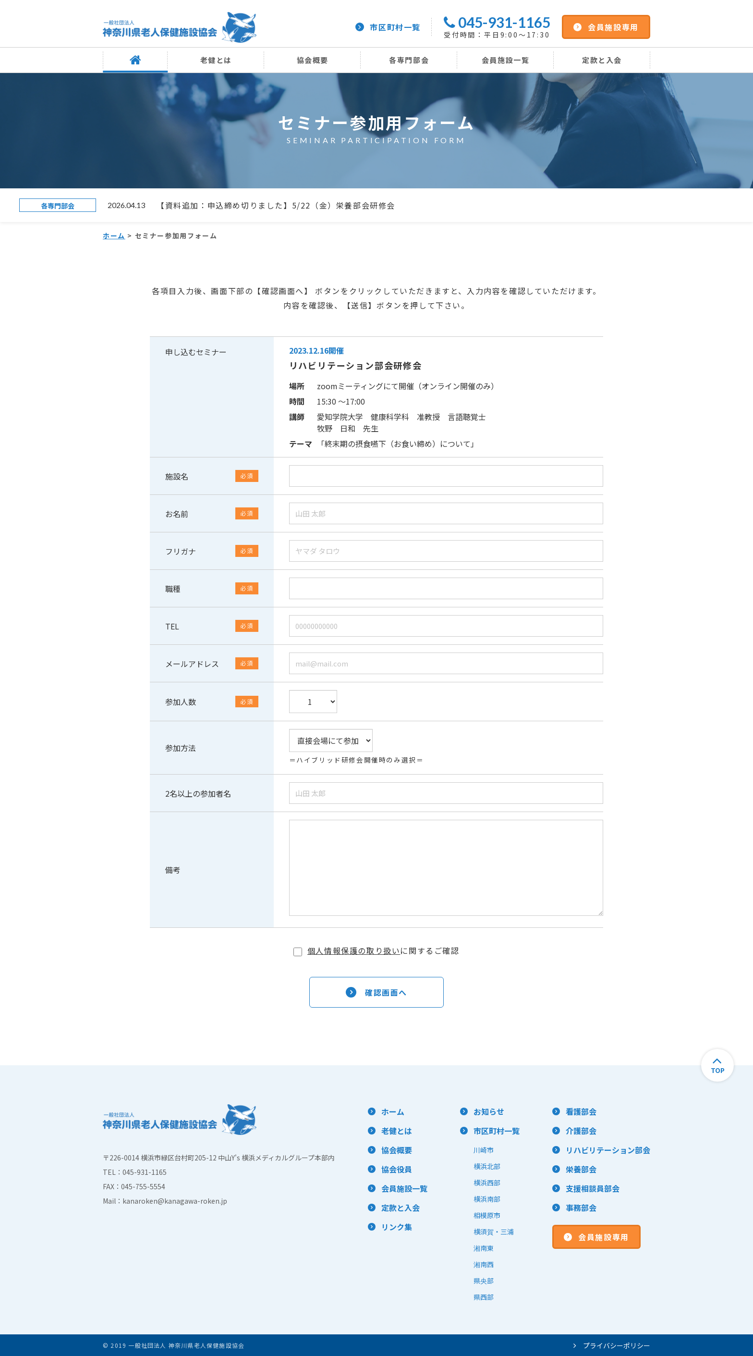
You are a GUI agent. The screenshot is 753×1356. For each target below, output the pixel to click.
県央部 (484, 1280)
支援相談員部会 (592, 1188)
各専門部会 (409, 60)
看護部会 (581, 1111)
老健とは (216, 60)
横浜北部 (487, 1166)
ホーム (114, 235)
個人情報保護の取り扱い (354, 950)
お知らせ (489, 1111)
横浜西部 (487, 1182)
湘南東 (484, 1248)
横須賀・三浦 (494, 1231)
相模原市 (487, 1215)
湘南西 (484, 1264)
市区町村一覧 (388, 27)
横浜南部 (487, 1199)
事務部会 (581, 1207)
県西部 (484, 1297)
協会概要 (312, 60)
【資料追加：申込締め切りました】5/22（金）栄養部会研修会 (276, 205)
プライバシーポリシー (611, 1345)
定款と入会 (602, 60)
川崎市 (484, 1150)
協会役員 (396, 1169)
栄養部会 (581, 1169)
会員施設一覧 (506, 60)
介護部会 (581, 1130)
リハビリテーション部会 (608, 1150)
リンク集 (396, 1227)
